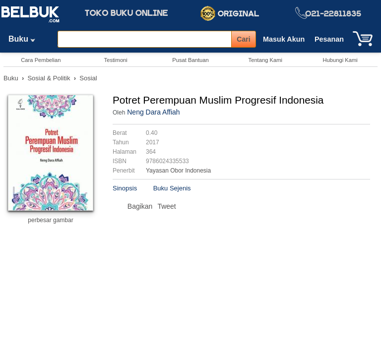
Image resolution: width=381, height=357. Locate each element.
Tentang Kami (265, 60)
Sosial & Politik (48, 78)
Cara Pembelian (41, 60)
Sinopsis (125, 188)
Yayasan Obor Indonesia (178, 170)
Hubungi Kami (339, 60)
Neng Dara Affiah (153, 112)
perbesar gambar (50, 220)
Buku (25, 39)
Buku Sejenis (172, 188)
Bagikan (140, 206)
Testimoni (115, 60)
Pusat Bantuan (190, 60)
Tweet (166, 206)
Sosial (88, 78)
